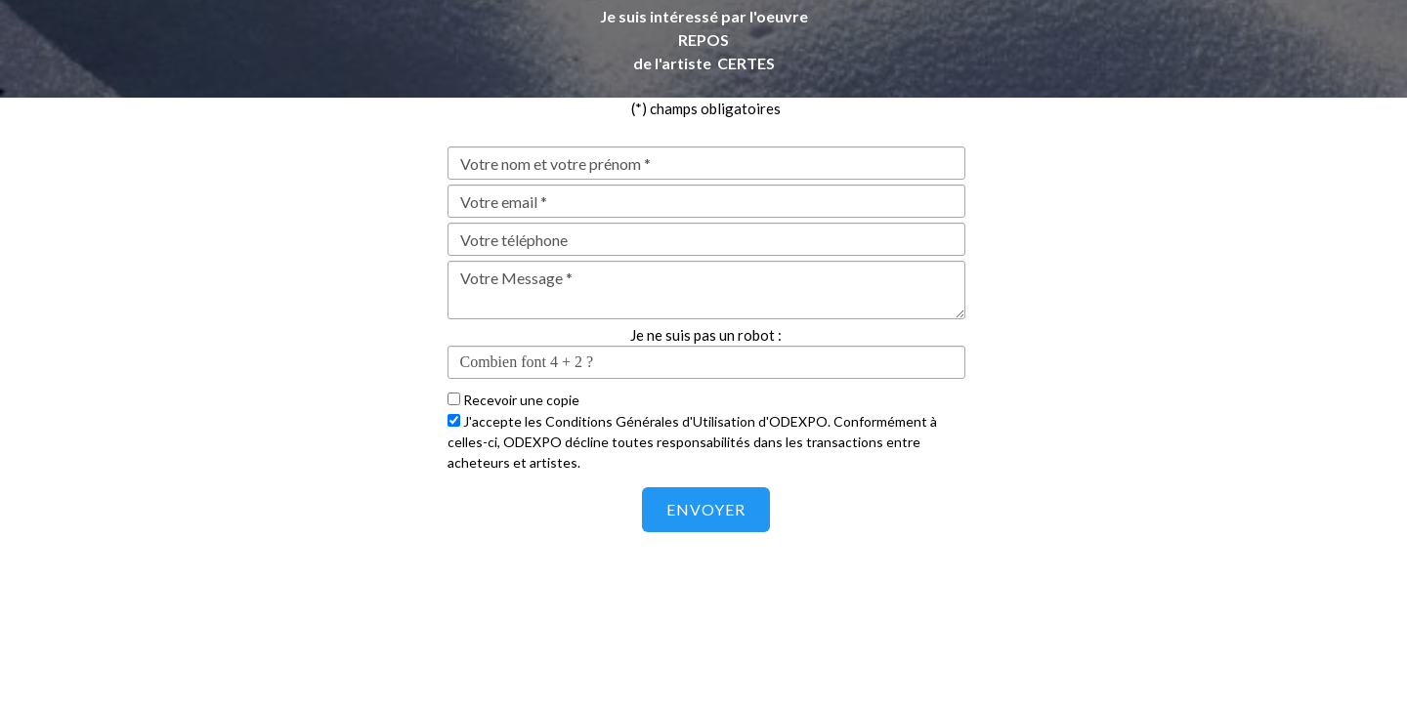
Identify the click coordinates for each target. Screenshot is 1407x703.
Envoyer (706, 509)
